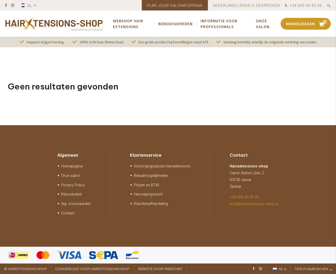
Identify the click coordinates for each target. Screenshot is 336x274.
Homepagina (72, 166)
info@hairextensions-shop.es (254, 204)
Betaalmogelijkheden (151, 175)
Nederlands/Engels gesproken (246, 5)
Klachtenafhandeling (151, 204)
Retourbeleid (71, 194)
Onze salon (263, 23)
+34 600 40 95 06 (303, 6)
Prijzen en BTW (146, 185)
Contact (67, 213)
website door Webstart (160, 269)
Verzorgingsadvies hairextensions (162, 166)
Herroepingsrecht (148, 194)
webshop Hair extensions (128, 23)
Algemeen (67, 155)
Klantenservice (145, 155)
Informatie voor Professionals (219, 23)
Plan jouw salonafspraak (175, 5)
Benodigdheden (175, 23)
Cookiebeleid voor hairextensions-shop (92, 269)
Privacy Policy (73, 185)
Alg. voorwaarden (76, 204)
